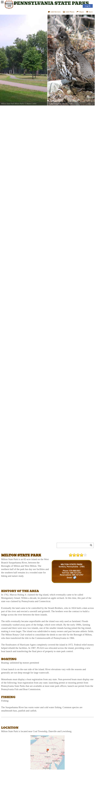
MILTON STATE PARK (71, 564)
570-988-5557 (75, 571)
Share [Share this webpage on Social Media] (80, 12)
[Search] (73, 545)
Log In (88, 6)
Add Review (54, 12)
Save (89, 12)
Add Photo (68, 12)
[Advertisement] (26, 546)
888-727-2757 (75, 573)
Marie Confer (31, 104)
